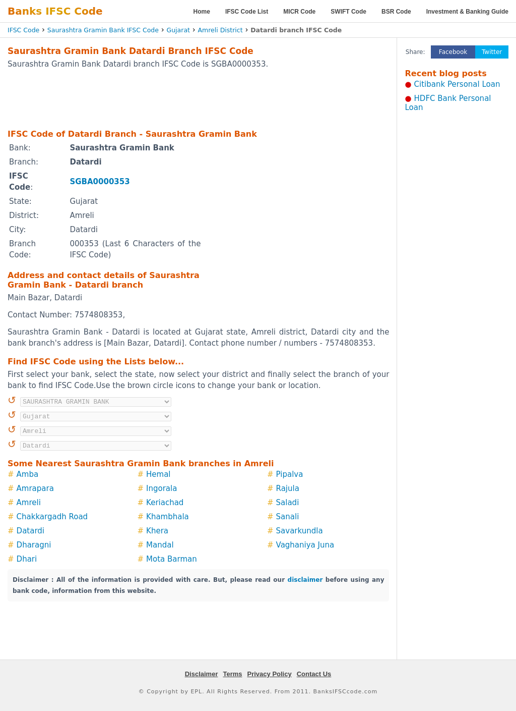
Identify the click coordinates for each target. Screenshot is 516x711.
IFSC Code (23, 30)
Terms (232, 674)
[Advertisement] (198, 98)
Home (202, 11)
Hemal (158, 474)
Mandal (160, 545)
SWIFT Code (348, 11)
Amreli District (220, 30)
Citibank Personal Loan (457, 84)
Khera (157, 530)
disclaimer (305, 579)
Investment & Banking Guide (467, 11)
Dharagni (34, 545)
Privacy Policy (269, 674)
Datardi (30, 530)
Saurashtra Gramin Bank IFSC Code (103, 30)
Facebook (453, 52)
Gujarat (178, 30)
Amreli (29, 502)
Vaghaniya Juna (305, 545)
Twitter (492, 52)
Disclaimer (201, 674)
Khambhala (167, 516)
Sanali (287, 516)
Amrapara (35, 488)
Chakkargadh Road (52, 516)
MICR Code (299, 11)
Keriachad (164, 502)
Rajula (287, 488)
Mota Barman (171, 559)
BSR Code (396, 11)
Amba (28, 474)
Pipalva (289, 474)
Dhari (27, 559)
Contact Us (314, 674)
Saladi (287, 502)
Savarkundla (299, 530)
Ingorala (161, 488)
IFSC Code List (246, 11)
